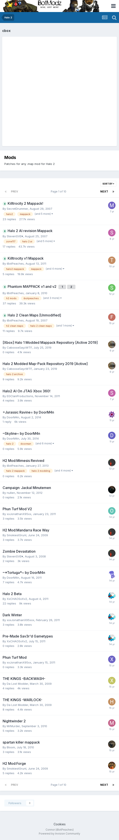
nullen (11, 492)
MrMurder (13, 726)
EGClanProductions (20, 396)
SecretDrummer (17, 208)
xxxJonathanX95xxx (20, 620)
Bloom (11, 747)
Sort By (108, 183)
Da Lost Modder (17, 683)
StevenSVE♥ (15, 236)
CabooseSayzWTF (19, 347)
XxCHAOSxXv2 (17, 599)
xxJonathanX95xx (19, 514)
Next (104, 191)
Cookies (60, 824)
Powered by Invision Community (59, 833)
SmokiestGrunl (16, 535)
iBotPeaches (15, 263)
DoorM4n (13, 417)
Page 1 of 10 (59, 191)
